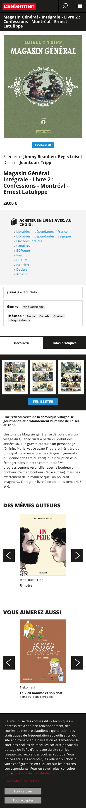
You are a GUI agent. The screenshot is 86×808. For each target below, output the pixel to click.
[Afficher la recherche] (65, 6)
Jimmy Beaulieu (39, 156)
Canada (44, 316)
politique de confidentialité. (34, 773)
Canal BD (23, 246)
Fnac (19, 255)
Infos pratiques (64, 343)
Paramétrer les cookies (22, 781)
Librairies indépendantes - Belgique (43, 236)
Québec (58, 316)
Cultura (22, 260)
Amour (30, 316)
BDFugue (23, 250)
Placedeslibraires (29, 241)
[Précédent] (9, 555)
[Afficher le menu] (79, 6)
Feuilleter (43, 145)
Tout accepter (23, 800)
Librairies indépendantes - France (42, 231)
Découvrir (21, 343)
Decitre (21, 269)
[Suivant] (77, 555)
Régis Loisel (70, 156)
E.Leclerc (23, 264)
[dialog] (43, 761)
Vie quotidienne (33, 307)
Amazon (22, 274)
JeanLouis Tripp (35, 162)
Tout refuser (23, 791)
